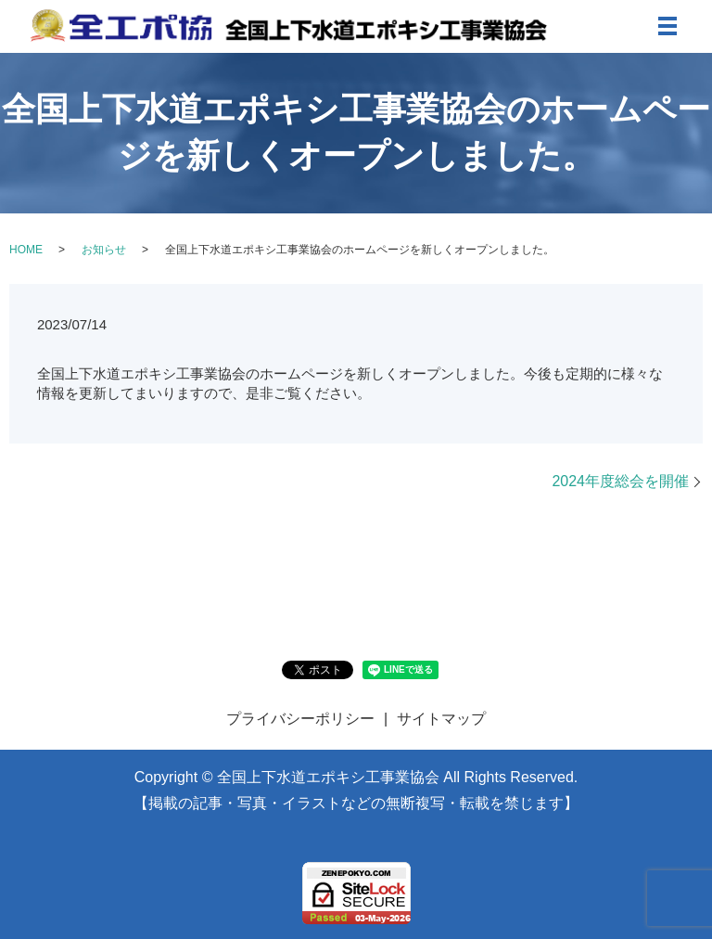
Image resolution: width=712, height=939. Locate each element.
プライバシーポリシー (300, 719)
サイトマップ (441, 719)
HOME (26, 249)
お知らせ (104, 249)
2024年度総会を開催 (620, 481)
